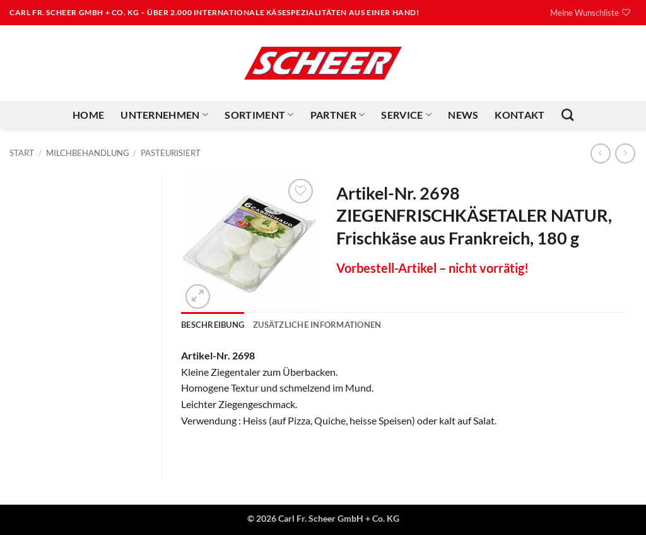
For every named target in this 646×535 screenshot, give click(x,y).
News (463, 115)
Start (21, 153)
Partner (337, 115)
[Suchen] (567, 114)
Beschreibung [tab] (212, 325)
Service (406, 115)
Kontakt (519, 115)
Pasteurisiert (171, 153)
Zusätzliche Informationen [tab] (317, 325)
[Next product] (600, 153)
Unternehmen (164, 115)
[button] (197, 296)
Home (88, 115)
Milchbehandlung (87, 153)
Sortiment (259, 115)
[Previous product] (625, 153)
